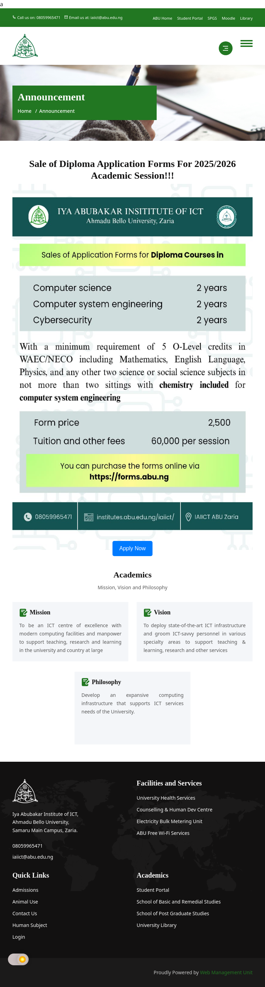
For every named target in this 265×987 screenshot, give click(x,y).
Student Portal (190, 18)
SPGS (212, 18)
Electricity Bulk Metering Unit (170, 821)
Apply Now (132, 548)
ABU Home (162, 18)
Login (18, 937)
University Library (156, 925)
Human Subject (29, 925)
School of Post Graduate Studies (173, 913)
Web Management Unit (226, 972)
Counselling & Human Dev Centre (175, 809)
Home (24, 111)
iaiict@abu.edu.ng (32, 856)
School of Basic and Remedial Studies (179, 901)
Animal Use (25, 901)
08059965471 (27, 845)
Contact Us (24, 913)
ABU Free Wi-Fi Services (163, 833)
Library (246, 18)
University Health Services (166, 797)
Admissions (25, 890)
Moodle (228, 18)
